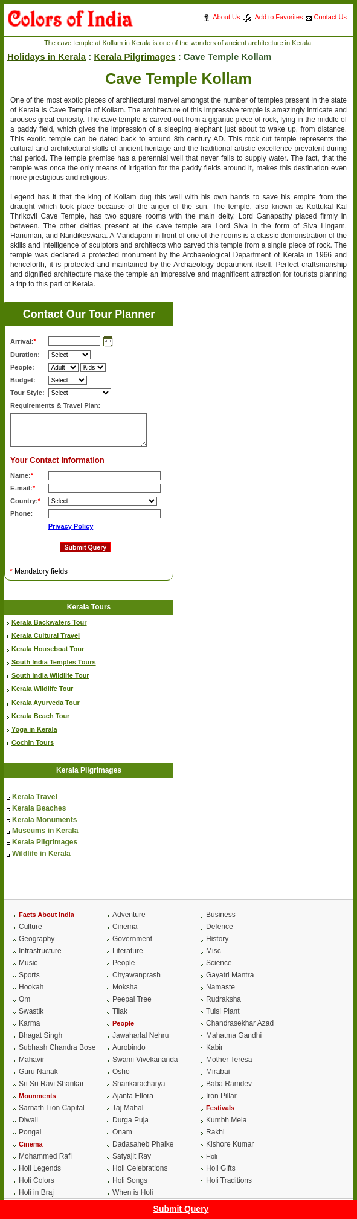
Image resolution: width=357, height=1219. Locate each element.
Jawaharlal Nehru (140, 1035)
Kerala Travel (34, 797)
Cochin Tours (32, 742)
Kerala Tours (89, 607)
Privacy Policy (71, 526)
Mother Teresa (229, 1059)
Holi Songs (129, 1180)
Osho (121, 1071)
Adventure (129, 914)
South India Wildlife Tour (50, 675)
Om (24, 999)
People (123, 963)
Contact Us (330, 17)
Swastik (31, 1011)
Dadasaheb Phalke (142, 1144)
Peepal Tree (132, 999)
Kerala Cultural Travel (45, 635)
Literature (127, 951)
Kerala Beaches (39, 808)
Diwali (28, 1120)
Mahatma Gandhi (234, 1035)
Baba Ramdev (229, 1083)
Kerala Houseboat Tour (47, 648)
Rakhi (215, 1132)
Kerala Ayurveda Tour (45, 702)
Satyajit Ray (131, 1156)
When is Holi (132, 1192)
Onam (122, 1132)
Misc (213, 951)
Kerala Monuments (44, 819)
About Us (226, 17)
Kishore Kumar (230, 1144)
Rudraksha (223, 999)
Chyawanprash (136, 975)
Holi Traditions (229, 1180)
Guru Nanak (38, 1071)
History (217, 938)
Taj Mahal (127, 1108)
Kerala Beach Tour (40, 715)
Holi (211, 1156)
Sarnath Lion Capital (52, 1108)
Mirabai (218, 1071)
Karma (29, 1023)
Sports (29, 975)
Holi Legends (40, 1168)
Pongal (30, 1132)
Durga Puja (130, 1120)
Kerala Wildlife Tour (42, 688)
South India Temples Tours (53, 662)
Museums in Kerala (45, 830)
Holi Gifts (221, 1168)
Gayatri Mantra (230, 975)
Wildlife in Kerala (41, 853)
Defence (219, 926)
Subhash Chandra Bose (57, 1047)
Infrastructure (40, 951)
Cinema (124, 926)
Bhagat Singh (40, 1035)
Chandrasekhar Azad (240, 1023)
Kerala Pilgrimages (134, 56)
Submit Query (181, 1209)
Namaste (220, 987)
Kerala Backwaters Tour (49, 622)
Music (28, 963)
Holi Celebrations (139, 1168)
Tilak (119, 1011)
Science (219, 963)
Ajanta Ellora (132, 1096)
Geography (36, 938)
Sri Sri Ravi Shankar (51, 1083)
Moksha (125, 987)
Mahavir (32, 1059)
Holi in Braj (36, 1192)
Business (221, 914)
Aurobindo (129, 1047)
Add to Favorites (278, 17)
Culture (30, 926)
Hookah (31, 987)
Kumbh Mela (226, 1120)
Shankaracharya (138, 1083)
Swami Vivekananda (145, 1059)
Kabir (214, 1047)
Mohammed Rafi (45, 1156)
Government (132, 938)
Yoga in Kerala (34, 729)
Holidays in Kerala (46, 56)
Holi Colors (36, 1180)
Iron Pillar (221, 1096)
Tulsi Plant (223, 1011)
